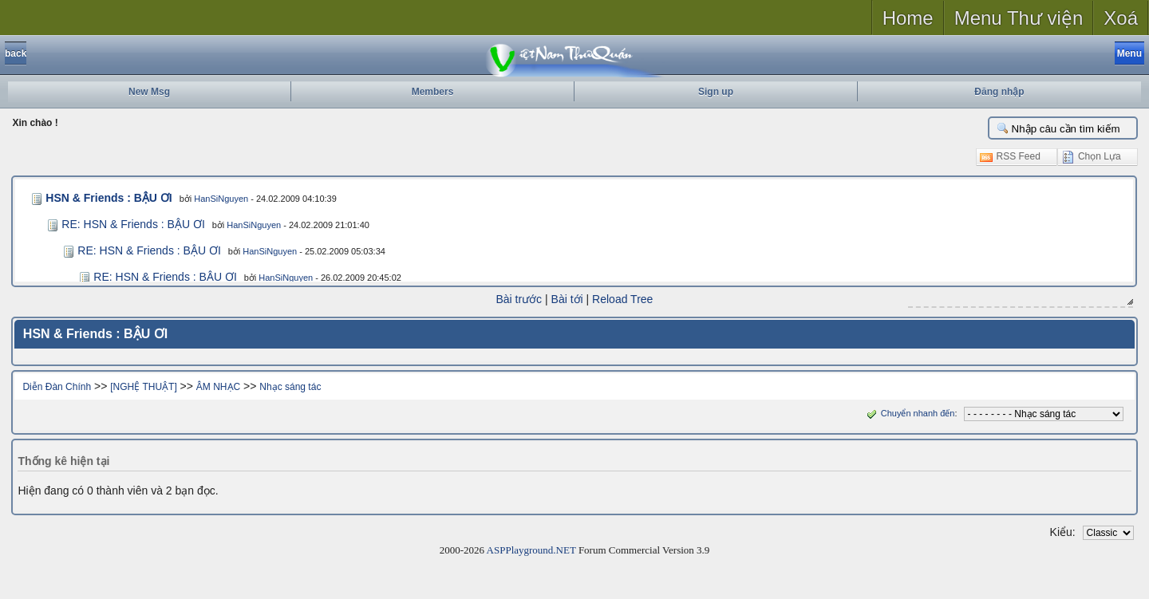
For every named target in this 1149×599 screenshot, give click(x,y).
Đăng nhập (999, 91)
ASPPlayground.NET (531, 549)
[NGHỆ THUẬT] (143, 386)
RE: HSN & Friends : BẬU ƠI (132, 224)
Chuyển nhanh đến (909, 412)
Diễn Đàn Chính (56, 386)
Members (433, 91)
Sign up (715, 91)
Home (908, 18)
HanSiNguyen (216, 198)
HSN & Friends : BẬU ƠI (106, 197)
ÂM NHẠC (218, 386)
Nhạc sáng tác (290, 386)
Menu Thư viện (1019, 18)
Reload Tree (622, 299)
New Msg (149, 91)
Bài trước (519, 299)
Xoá (1121, 18)
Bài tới (567, 299)
